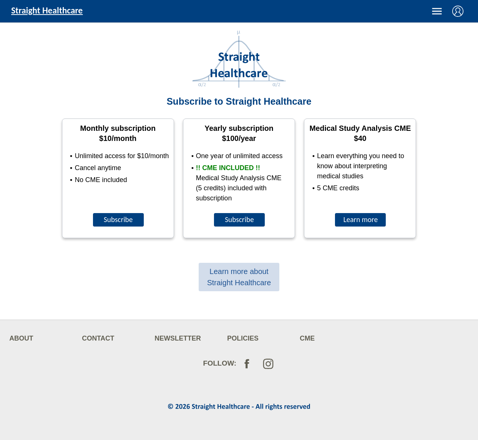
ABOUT (21, 338)
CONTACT (98, 338)
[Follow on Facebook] (246, 363)
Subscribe (118, 219)
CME (307, 338)
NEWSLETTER (178, 338)
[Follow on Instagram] (267, 366)
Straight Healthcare (47, 10)
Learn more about (239, 277)
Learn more (360, 219)
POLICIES (242, 338)
